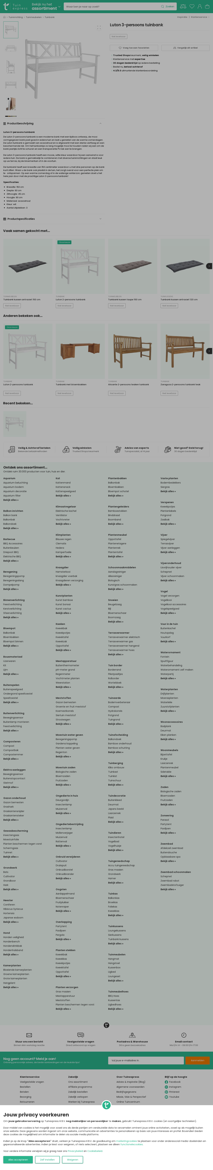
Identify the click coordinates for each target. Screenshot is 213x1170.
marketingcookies (126, 1141)
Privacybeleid (75, 1151)
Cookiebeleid (94, 1151)
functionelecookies (131, 1144)
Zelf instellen (47, 1159)
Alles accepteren (18, 1159)
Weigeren (72, 1159)
